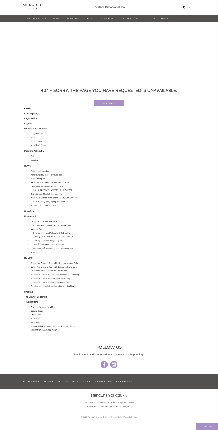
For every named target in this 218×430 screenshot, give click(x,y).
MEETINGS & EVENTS (129, 18)
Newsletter (30, 211)
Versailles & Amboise (39, 145)
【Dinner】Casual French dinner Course (47, 244)
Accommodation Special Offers (43, 205)
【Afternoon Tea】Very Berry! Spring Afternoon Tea (52, 248)
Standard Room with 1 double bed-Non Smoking (50, 278)
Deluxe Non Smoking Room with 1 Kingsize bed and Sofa (54, 263)
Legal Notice (30, 118)
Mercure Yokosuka (36, 18)
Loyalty (28, 123)
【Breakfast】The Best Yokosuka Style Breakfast (51, 233)
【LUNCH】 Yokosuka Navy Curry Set (46, 241)
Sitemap (28, 292)
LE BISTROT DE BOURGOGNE (44, 222)
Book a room (207, 426)
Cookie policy (31, 113)
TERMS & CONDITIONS (56, 381)
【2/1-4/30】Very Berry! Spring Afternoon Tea (49, 202)
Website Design (130, 417)
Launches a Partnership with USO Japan (47, 186)
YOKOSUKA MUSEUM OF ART (44, 330)
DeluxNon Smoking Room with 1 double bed (49, 271)
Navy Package (37, 134)
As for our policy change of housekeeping (48, 175)
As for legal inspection (40, 171)
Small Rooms (36, 141)
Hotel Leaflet (32, 381)
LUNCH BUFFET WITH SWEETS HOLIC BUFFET (51, 190)
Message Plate (37, 229)
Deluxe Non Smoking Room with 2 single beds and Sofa (54, 267)
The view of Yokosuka (157, 18)
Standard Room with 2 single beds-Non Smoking (51, 282)
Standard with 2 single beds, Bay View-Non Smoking (52, 286)
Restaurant (107, 18)
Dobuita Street (37, 311)
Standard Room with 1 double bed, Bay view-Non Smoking (55, 275)
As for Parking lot (38, 179)
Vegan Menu (36, 252)
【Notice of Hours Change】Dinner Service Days (51, 225)
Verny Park (35, 322)
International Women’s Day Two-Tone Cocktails (50, 183)
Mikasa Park (36, 315)
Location (34, 160)
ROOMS (90, 18)
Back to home (109, 103)
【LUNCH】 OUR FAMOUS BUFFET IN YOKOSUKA (53, 237)
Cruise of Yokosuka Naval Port (43, 307)
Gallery (34, 156)
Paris (33, 138)
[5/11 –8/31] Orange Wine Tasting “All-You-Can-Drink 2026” (55, 198)
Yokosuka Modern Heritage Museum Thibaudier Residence (55, 326)
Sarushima (35, 319)
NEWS (56, 18)
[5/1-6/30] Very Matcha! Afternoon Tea (46, 194)
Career (27, 108)
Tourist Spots (73, 18)
